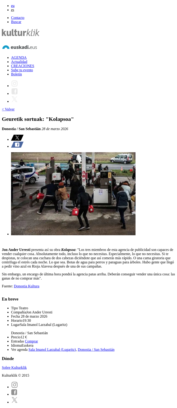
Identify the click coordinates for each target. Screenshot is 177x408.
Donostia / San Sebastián (96, 349)
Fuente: (8, 286)
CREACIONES (22, 66)
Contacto (17, 18)
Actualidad (19, 62)
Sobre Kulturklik (14, 367)
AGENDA (19, 58)
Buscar (16, 22)
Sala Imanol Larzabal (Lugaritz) (52, 349)
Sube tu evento (22, 70)
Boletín (16, 74)
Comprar (31, 341)
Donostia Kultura (26, 286)
